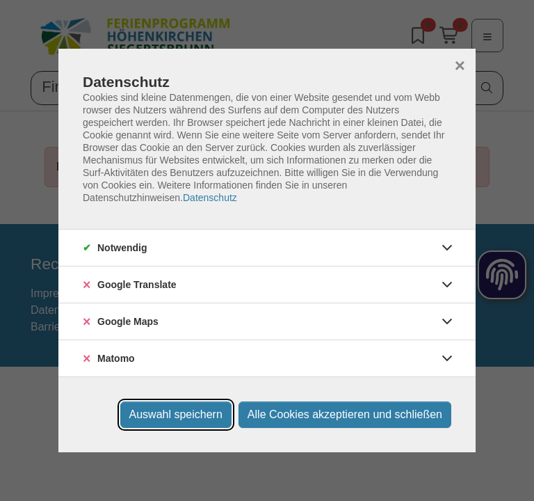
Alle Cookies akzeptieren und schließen (345, 414)
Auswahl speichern (175, 414)
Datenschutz (210, 197)
